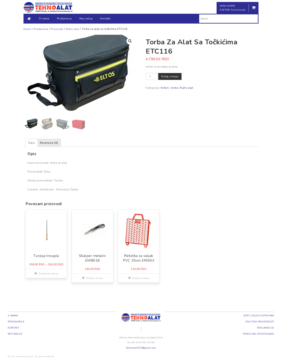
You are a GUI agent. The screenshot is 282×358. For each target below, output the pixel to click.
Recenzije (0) (49, 143)
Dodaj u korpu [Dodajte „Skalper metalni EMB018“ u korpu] (94, 278)
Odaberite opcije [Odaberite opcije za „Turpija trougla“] (48, 273)
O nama (44, 18)
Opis (31, 143)
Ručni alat (186, 88)
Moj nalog (86, 18)
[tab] (31, 143)
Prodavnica (64, 18)
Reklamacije (265, 327)
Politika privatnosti (260, 321)
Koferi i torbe (169, 88)
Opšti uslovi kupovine (258, 315)
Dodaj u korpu (170, 76)
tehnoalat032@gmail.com (141, 347)
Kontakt (105, 18)
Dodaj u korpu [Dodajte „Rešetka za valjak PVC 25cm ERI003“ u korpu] (140, 278)
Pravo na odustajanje (258, 333)
